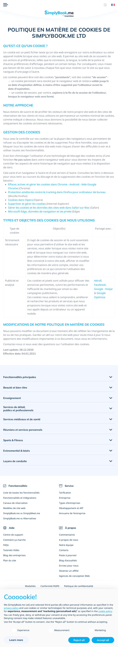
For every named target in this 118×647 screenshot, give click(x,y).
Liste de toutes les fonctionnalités (21, 492)
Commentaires (67, 534)
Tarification (65, 492)
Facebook (100, 285)
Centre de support (13, 534)
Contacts (63, 550)
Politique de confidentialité (78, 586)
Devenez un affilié (68, 570)
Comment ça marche (14, 539)
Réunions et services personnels (22, 429)
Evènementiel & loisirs (16, 450)
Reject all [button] (79, 640)
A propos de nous (68, 539)
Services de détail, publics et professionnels (18, 408)
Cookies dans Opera (20, 200)
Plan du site (9, 560)
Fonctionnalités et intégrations (19, 497)
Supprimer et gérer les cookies (27, 204)
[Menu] (5, 4)
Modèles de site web (14, 508)
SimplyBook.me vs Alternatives (19, 518)
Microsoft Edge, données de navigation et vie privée (39, 211)
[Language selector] (112, 5)
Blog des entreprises (14, 555)
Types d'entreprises (69, 502)
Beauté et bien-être (15, 387)
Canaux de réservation (15, 502)
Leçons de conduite (15, 461)
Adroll (97, 280)
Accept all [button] (103, 640)
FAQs (6, 544)
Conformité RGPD (50, 586)
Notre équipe (66, 544)
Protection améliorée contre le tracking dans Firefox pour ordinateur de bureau (57, 192)
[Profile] (105, 5)
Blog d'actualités (68, 560)
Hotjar (109, 289)
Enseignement (12, 398)
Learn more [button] (16, 640)
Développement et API (71, 508)
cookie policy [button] (105, 611)
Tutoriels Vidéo (11, 550)
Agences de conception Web (74, 575)
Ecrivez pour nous (68, 565)
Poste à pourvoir (68, 555)
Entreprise (64, 497)
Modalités (30, 586)
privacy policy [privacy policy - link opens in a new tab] (11, 607)
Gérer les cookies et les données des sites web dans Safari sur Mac (49, 207)
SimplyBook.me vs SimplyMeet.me (21, 513)
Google (98, 289)
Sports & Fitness (13, 440)
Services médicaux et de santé (21, 419)
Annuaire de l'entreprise (72, 513)
